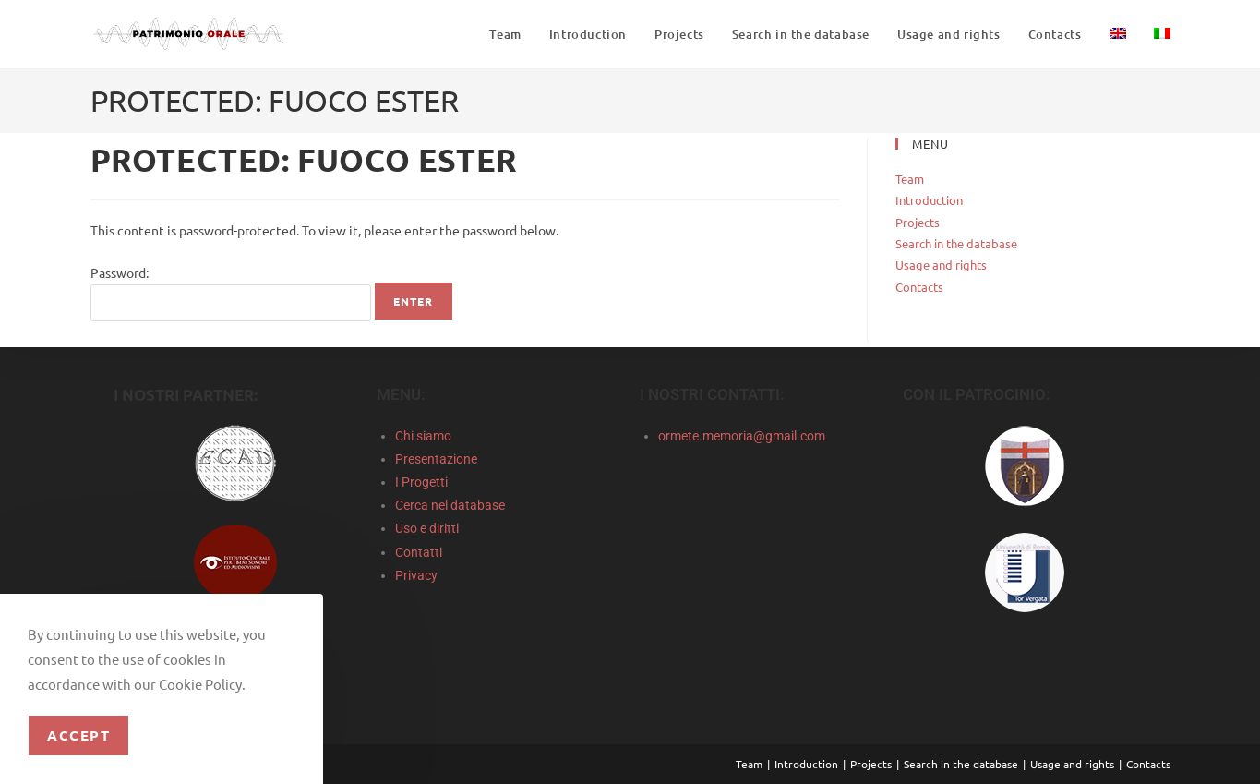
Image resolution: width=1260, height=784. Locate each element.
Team (909, 179)
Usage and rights (941, 264)
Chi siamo (423, 435)
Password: (230, 292)
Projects (917, 222)
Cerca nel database (450, 505)
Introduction (929, 200)
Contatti (418, 552)
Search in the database (956, 243)
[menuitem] (1118, 34)
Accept (78, 735)
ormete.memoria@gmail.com (741, 435)
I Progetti (421, 482)
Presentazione (436, 459)
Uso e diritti (427, 528)
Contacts (919, 287)
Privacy (416, 575)
